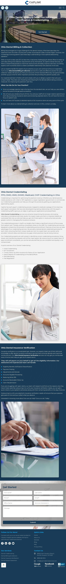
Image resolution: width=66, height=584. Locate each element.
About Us (37, 537)
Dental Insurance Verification (10, 558)
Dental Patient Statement (9, 560)
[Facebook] (2, 543)
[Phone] (2, 7)
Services (36, 540)
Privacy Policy (38, 546)
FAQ (35, 544)
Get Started (43, 32)
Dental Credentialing (7, 553)
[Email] (6, 7)
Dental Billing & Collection (9, 556)
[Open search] (63, 8)
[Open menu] (60, 8)
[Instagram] (9, 543)
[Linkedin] (6, 543)
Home (36, 535)
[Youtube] (13, 543)
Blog (35, 542)
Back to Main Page (25, 32)
